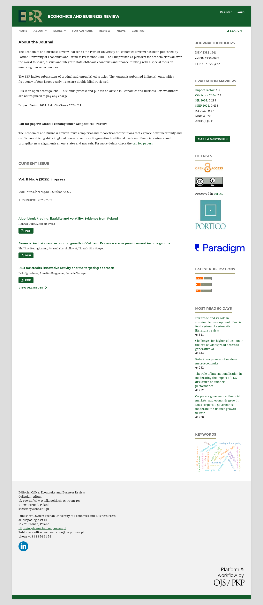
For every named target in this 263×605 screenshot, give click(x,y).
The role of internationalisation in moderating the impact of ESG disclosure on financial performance (218, 380)
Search (234, 30)
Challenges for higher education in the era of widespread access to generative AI (219, 345)
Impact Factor (204, 90)
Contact (139, 30)
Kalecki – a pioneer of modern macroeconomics (216, 361)
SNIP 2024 (202, 105)
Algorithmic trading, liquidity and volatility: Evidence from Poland (68, 218)
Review (105, 30)
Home (22, 30)
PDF (27, 230)
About (38, 30)
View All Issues (30, 287)
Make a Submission (213, 139)
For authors (82, 30)
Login (240, 12)
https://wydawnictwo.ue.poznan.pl (42, 528)
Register (226, 12)
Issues (58, 30)
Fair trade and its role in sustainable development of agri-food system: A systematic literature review (218, 324)
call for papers (143, 143)
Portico (218, 193)
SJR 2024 (201, 100)
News (121, 30)
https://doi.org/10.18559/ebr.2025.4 (49, 191)
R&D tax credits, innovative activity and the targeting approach (66, 268)
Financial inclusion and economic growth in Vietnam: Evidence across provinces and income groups (94, 243)
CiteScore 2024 (205, 95)
